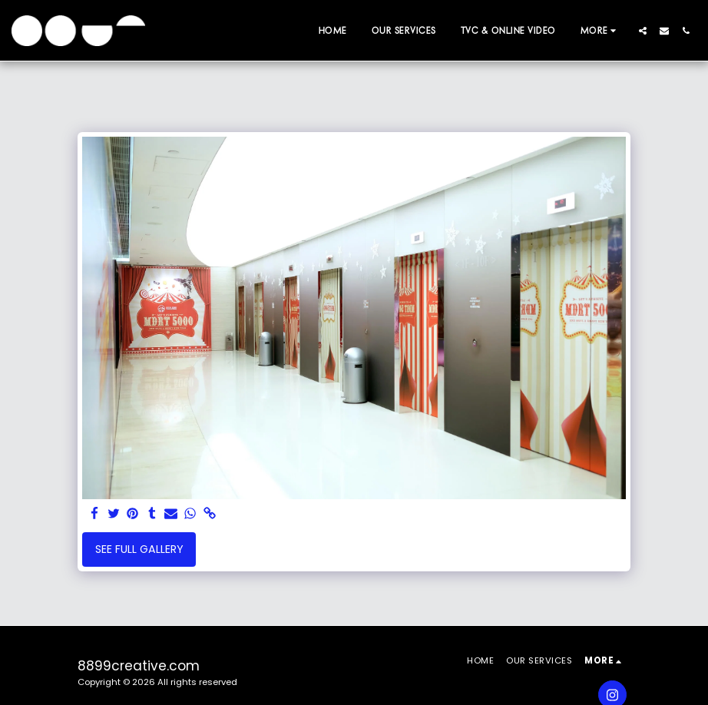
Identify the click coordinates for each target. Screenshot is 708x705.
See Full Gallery (139, 549)
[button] (643, 30)
